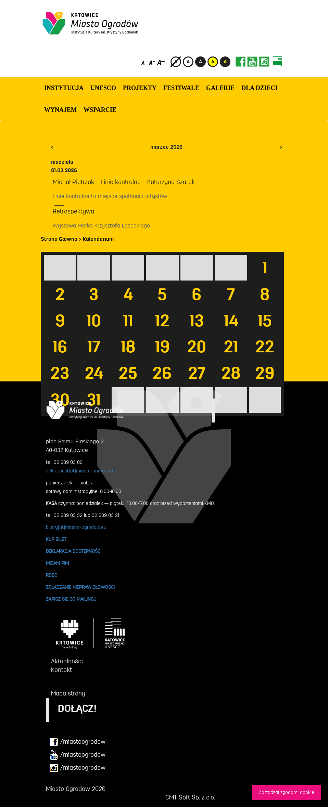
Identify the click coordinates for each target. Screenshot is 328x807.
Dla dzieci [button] (259, 87)
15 (264, 321)
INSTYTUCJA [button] (64, 87)
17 (93, 347)
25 (127, 373)
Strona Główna (59, 239)
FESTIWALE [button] (181, 87)
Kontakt (61, 670)
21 (231, 347)
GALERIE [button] (220, 87)
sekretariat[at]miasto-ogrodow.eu (81, 470)
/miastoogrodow (77, 742)
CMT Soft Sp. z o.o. (190, 797)
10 (93, 321)
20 (196, 347)
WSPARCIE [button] (100, 109)
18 (128, 347)
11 (128, 321)
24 (94, 373)
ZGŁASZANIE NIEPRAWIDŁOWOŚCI (80, 587)
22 (264, 347)
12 (162, 321)
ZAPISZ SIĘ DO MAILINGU (71, 599)
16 (59, 347)
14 (231, 321)
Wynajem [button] (60, 109)
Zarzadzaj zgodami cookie (286, 792)
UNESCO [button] (103, 87)
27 (196, 373)
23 (60, 373)
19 (162, 347)
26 (162, 373)
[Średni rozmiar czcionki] (151, 62)
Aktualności (67, 661)
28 (231, 373)
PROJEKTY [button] (139, 87)
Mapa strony (68, 693)
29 (264, 373)
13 (196, 321)
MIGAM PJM (57, 563)
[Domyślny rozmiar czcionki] (144, 62)
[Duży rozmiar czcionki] (161, 62)
